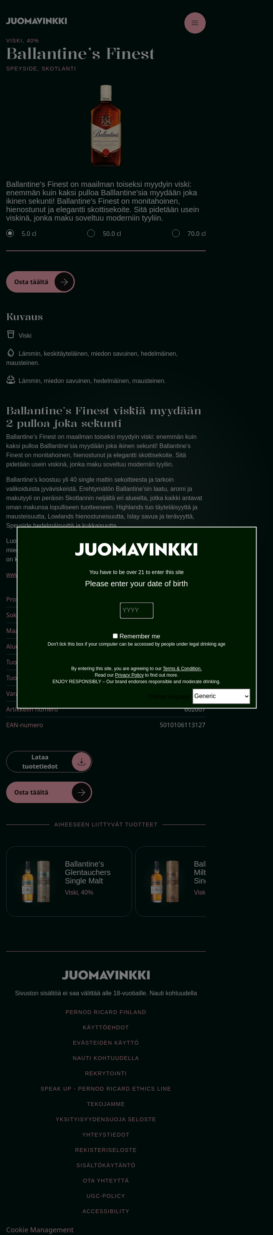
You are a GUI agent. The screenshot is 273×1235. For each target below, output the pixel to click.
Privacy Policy (129, 675)
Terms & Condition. (182, 668)
